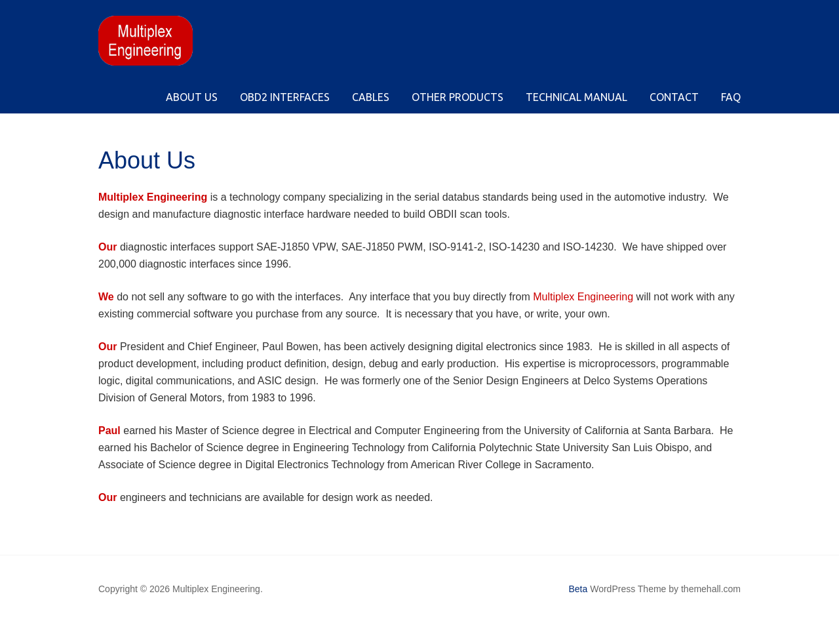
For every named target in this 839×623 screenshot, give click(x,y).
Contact (674, 97)
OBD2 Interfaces (285, 97)
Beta (578, 589)
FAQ (731, 97)
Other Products (457, 97)
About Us (192, 97)
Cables (370, 97)
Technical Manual (576, 97)
